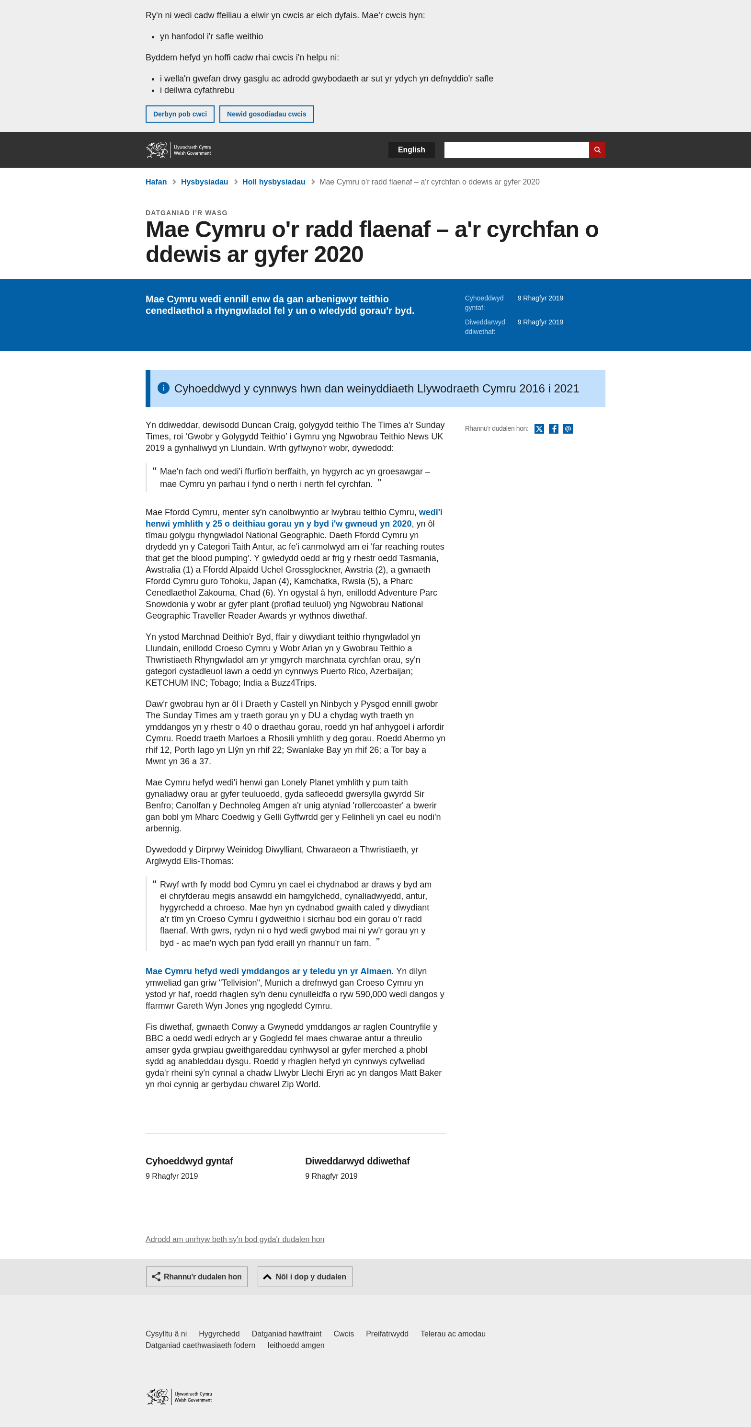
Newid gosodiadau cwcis (267, 114)
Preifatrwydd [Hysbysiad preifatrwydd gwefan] (387, 1334)
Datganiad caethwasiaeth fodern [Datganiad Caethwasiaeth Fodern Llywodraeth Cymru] (201, 1345)
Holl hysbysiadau (274, 182)
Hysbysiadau (204, 182)
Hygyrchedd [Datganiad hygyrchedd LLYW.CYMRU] (219, 1334)
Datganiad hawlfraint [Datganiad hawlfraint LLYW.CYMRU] (287, 1334)
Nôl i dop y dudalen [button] (310, 1277)
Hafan (156, 182)
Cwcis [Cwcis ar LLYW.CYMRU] (344, 1334)
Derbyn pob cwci (180, 114)
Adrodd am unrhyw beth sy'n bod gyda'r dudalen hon (235, 1239)
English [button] (411, 150)
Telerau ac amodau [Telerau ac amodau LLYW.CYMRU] (453, 1334)
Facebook (553, 429)
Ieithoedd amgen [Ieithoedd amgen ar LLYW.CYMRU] (296, 1345)
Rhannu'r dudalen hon (202, 1277)
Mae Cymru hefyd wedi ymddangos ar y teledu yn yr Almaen (268, 971)
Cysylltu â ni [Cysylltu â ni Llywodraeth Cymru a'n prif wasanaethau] (166, 1334)
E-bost (568, 429)
